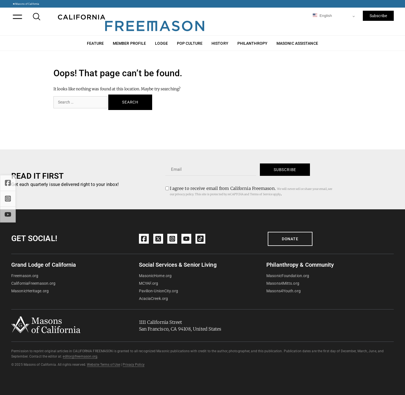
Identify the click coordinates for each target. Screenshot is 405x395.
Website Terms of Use (103, 365)
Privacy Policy (133, 365)
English (322, 15)
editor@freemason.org (80, 356)
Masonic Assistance (297, 43)
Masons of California (27, 3)
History (220, 43)
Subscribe (378, 16)
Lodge (161, 43)
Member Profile (129, 43)
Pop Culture (189, 43)
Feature (95, 43)
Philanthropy (252, 43)
